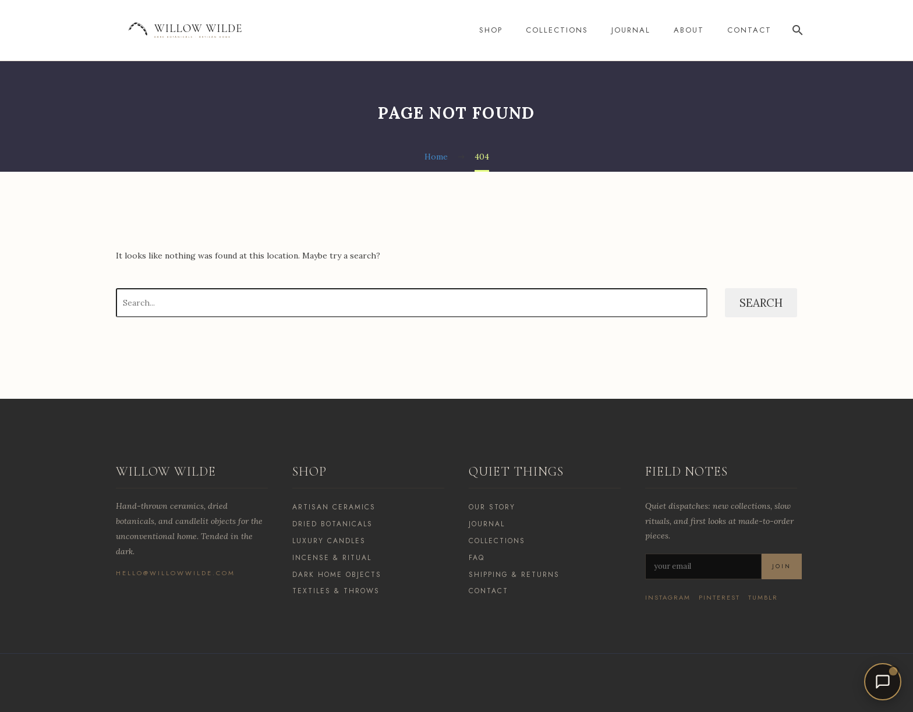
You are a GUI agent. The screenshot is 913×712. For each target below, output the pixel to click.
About (689, 30)
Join (781, 566)
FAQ (476, 557)
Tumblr (763, 597)
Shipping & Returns (514, 574)
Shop (490, 30)
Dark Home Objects (336, 574)
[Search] (796, 30)
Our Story (492, 507)
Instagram (668, 597)
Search (761, 303)
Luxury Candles (329, 541)
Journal (630, 30)
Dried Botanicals (332, 524)
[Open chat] (882, 681)
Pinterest (719, 597)
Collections (557, 30)
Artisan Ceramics (334, 507)
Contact (749, 30)
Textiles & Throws (336, 591)
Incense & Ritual (331, 557)
